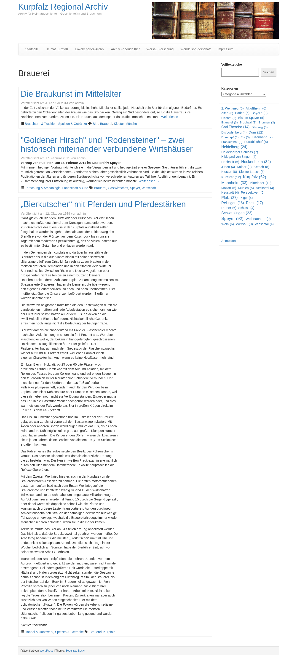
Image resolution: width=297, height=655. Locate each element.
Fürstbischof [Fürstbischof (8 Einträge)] (256, 141)
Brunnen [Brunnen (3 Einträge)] (267, 122)
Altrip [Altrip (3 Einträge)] (227, 113)
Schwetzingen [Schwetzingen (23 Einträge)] (236, 213)
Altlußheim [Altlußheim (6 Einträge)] (256, 108)
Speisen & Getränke (72, 124)
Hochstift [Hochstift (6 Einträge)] (230, 162)
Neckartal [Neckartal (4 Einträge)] (265, 188)
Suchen (268, 72)
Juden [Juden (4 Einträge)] (228, 167)
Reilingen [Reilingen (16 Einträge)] (232, 203)
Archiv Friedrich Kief (125, 49)
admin (79, 103)
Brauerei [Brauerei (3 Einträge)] (229, 122)
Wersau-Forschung (160, 49)
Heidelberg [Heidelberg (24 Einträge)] (234, 147)
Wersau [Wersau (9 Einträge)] (244, 224)
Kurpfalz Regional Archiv (63, 6)
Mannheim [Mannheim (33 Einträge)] (234, 183)
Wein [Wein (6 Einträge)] (227, 224)
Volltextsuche (231, 64)
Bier (95, 124)
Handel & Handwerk (39, 632)
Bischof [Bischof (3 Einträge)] (228, 118)
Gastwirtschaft (118, 188)
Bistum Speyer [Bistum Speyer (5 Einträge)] (251, 117)
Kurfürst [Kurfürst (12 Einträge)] (231, 177)
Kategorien (229, 88)
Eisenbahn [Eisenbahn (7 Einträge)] (262, 137)
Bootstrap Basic (75, 650)
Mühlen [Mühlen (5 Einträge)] (246, 188)
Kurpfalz (109, 632)
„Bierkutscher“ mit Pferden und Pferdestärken (103, 204)
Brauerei (106, 124)
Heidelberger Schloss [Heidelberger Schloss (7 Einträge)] (239, 152)
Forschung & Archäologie (42, 188)
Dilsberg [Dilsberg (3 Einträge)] (260, 127)
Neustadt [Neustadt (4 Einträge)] (230, 192)
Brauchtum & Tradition (40, 124)
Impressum (225, 49)
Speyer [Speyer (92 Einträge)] (232, 219)
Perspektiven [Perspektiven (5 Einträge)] (253, 192)
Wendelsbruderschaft (195, 49)
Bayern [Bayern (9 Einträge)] (260, 113)
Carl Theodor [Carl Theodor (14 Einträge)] (235, 127)
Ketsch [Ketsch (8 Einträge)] (261, 167)
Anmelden (228, 241)
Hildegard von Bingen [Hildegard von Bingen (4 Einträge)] (238, 157)
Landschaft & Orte (75, 188)
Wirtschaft (149, 188)
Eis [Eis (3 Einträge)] (245, 137)
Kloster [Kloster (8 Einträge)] (229, 171)
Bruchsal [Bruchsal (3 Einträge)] (248, 122)
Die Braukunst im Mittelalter (71, 94)
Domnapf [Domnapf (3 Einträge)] (229, 137)
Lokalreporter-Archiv (89, 49)
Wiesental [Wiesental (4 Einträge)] (264, 224)
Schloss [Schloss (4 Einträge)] (246, 208)
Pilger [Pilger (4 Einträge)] (246, 198)
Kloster (119, 124)
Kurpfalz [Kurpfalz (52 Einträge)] (254, 177)
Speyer (135, 188)
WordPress (46, 650)
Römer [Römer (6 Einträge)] (228, 208)
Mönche (131, 124)
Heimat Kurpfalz (57, 49)
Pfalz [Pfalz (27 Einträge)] (229, 198)
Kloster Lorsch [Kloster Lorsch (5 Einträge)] (252, 171)
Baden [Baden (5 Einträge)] (242, 113)
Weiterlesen (171, 117)
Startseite (32, 49)
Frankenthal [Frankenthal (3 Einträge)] (231, 142)
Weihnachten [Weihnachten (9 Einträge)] (258, 219)
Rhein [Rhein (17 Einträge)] (254, 203)
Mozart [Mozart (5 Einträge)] (228, 188)
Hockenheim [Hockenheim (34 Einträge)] (256, 162)
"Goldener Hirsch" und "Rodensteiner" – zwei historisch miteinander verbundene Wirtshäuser (107, 144)
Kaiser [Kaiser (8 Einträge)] (244, 167)
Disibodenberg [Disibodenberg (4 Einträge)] (233, 132)
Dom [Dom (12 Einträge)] (256, 132)
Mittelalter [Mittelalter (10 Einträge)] (260, 182)
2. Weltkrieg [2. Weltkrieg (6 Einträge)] (232, 108)
